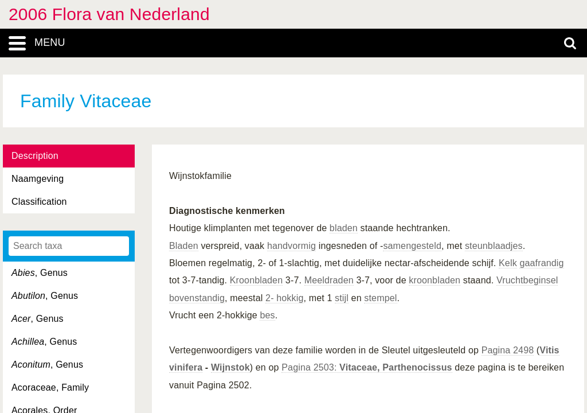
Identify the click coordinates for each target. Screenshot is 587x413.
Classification (39, 201)
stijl (342, 298)
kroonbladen (434, 280)
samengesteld (412, 246)
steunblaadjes (494, 246)
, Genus (39, 273)
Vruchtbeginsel (527, 280)
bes (267, 315)
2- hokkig (284, 298)
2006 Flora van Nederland (109, 14)
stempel (380, 298)
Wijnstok (230, 367)
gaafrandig (541, 263)
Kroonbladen (256, 280)
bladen (344, 228)
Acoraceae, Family (50, 387)
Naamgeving (37, 179)
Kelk (508, 263)
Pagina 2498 (508, 350)
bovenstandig (197, 298)
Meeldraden (329, 280)
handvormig (291, 246)
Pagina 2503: (366, 367)
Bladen (183, 246)
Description (34, 156)
